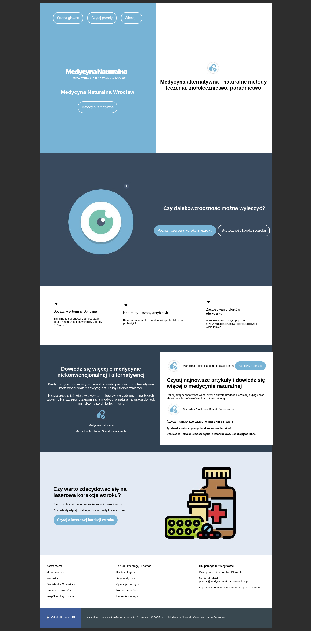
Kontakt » (52, 578)
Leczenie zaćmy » (127, 596)
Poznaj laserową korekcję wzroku (184, 230)
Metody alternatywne (98, 107)
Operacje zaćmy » (127, 584)
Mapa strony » (55, 572)
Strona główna (68, 18)
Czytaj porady (102, 18)
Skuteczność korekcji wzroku (244, 230)
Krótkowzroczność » (59, 590)
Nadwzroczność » (127, 590)
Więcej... (131, 18)
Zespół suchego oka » (60, 596)
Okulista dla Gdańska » (61, 584)
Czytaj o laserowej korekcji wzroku (85, 520)
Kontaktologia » (125, 572)
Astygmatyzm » (125, 578)
